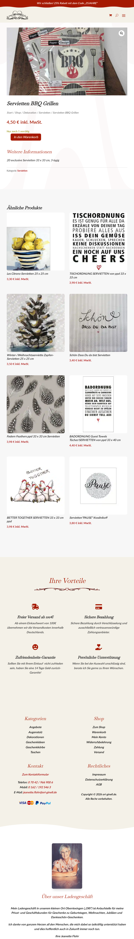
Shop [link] (18, 112)
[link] (17, 15)
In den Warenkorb (26, 137)
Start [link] (9, 112)
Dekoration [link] (29, 112)
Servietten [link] (44, 112)
